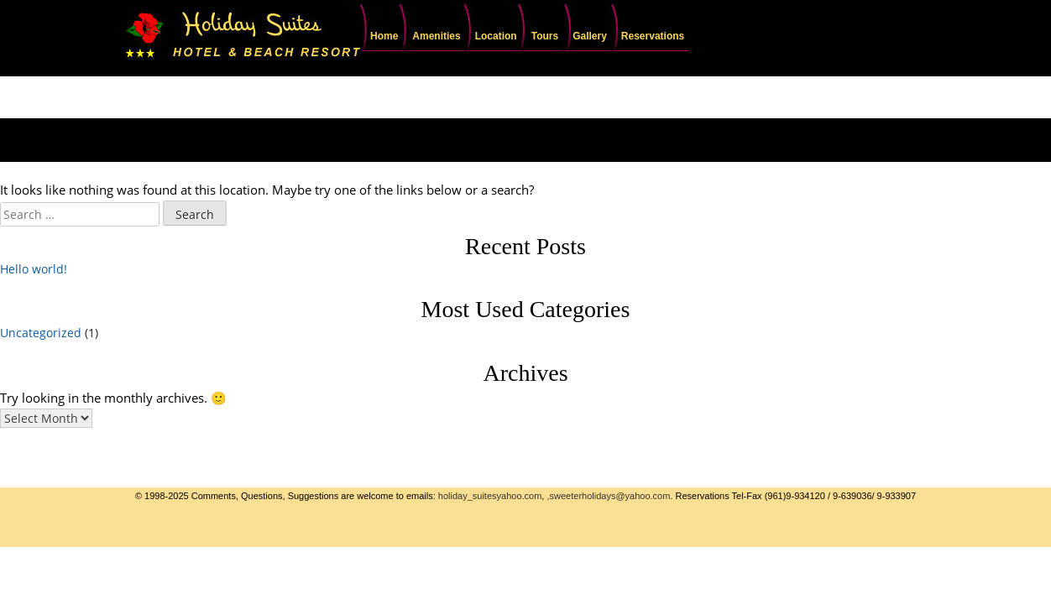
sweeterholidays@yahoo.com (610, 496)
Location (496, 36)
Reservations (652, 36)
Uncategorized (40, 333)
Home (384, 36)
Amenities (436, 36)
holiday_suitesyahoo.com (490, 496)
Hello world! (33, 269)
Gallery (590, 36)
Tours (544, 36)
